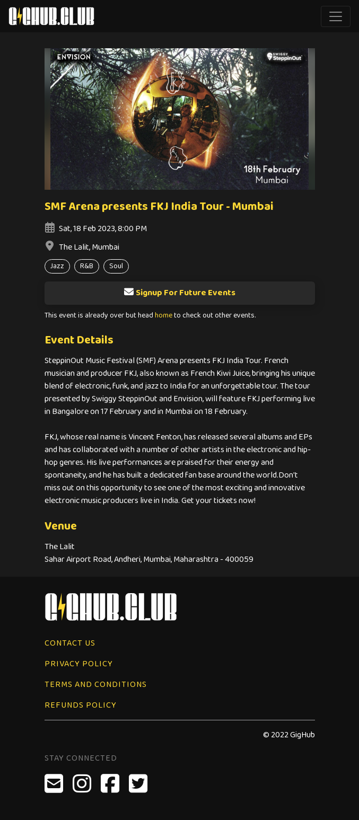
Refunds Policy (81, 705)
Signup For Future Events (179, 293)
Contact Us (70, 643)
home (163, 315)
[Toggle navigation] (336, 16)
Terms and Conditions (96, 684)
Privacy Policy (79, 664)
